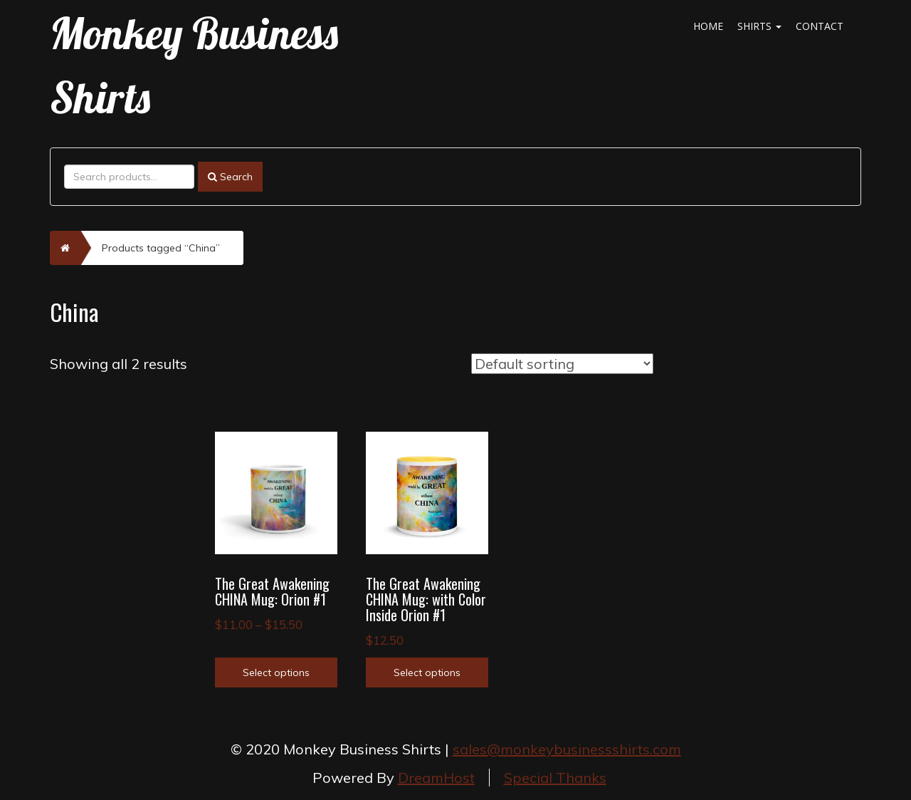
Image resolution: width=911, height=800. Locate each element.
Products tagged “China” (161, 247)
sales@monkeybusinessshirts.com (567, 749)
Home (708, 26)
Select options (276, 672)
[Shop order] (562, 363)
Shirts (759, 26)
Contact (819, 26)
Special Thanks (555, 777)
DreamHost (436, 777)
